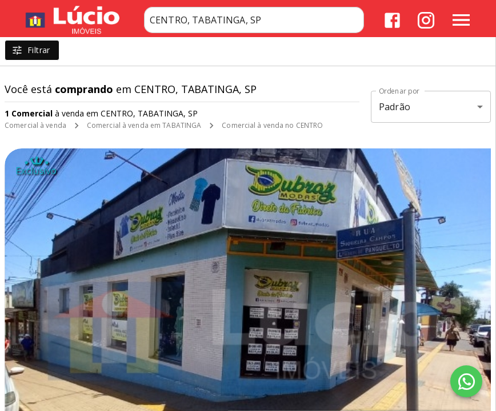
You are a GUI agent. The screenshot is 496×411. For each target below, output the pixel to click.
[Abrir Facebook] (392, 20)
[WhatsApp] (466, 381)
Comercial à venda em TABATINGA (144, 125)
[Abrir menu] (461, 20)
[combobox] (254, 20)
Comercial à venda (35, 125)
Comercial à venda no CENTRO (272, 125)
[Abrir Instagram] (426, 20)
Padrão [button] (394, 106)
